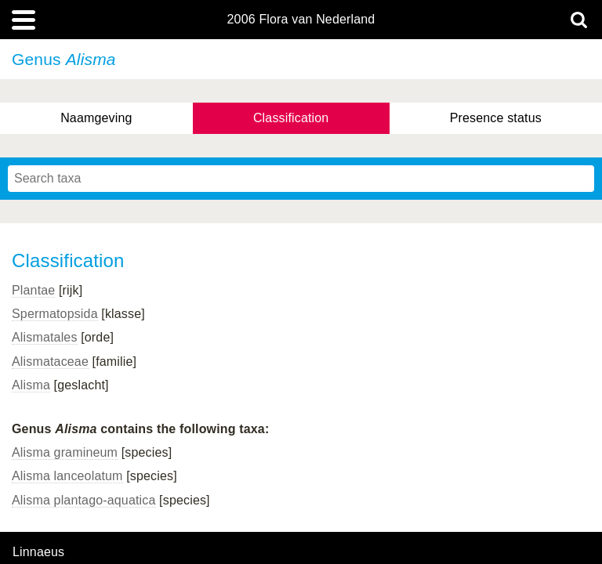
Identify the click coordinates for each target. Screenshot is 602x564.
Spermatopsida (55, 313)
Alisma (31, 385)
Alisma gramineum (65, 452)
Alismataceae (50, 361)
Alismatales (45, 337)
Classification (291, 118)
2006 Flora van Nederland (301, 19)
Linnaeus (38, 552)
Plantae (33, 290)
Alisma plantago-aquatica (84, 500)
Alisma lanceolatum (67, 476)
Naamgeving (96, 118)
